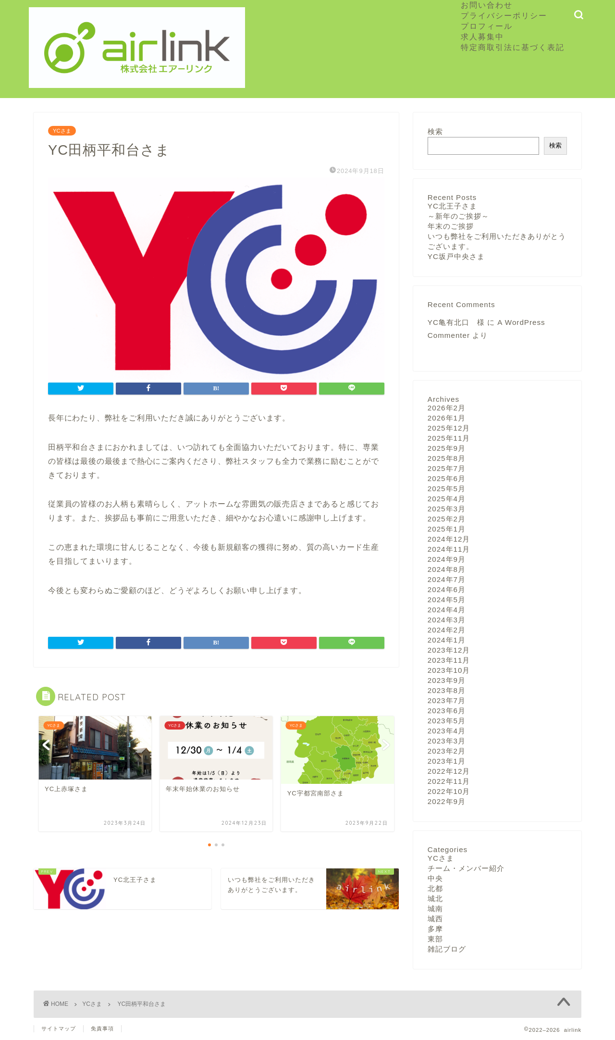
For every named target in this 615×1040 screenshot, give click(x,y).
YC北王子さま (452, 206)
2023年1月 (447, 761)
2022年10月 (449, 791)
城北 (435, 898)
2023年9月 (447, 680)
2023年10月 (449, 670)
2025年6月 (447, 478)
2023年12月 (449, 650)
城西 (435, 919)
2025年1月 (447, 529)
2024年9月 (447, 559)
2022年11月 (449, 781)
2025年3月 (447, 509)
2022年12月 (449, 771)
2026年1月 (447, 418)
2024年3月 (447, 620)
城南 (435, 908)
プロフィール (487, 26)
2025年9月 (447, 448)
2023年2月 (447, 751)
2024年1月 (447, 640)
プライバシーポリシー (504, 15)
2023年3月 (447, 741)
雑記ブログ (447, 949)
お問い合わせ (487, 5)
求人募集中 (487, 36)
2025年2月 (447, 519)
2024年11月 (449, 549)
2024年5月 (447, 599)
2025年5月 (447, 488)
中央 (435, 878)
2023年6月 (447, 710)
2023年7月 (447, 700)
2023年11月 (449, 660)
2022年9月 (447, 801)
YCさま (62, 131)
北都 (435, 888)
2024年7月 (447, 579)
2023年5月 (447, 721)
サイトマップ (58, 1028)
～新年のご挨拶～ (458, 216)
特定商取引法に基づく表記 (513, 47)
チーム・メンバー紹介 (466, 868)
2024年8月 (447, 569)
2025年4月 (447, 499)
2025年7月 (447, 468)
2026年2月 (447, 408)
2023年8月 (447, 690)
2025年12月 (449, 428)
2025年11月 (449, 438)
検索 (435, 131)
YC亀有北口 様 (456, 322)
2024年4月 (447, 610)
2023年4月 (447, 731)
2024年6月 (447, 589)
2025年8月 (447, 458)
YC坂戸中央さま (456, 256)
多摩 (435, 929)
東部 (435, 939)
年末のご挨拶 (451, 226)
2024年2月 (447, 630)
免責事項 (102, 1028)
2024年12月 (449, 539)
